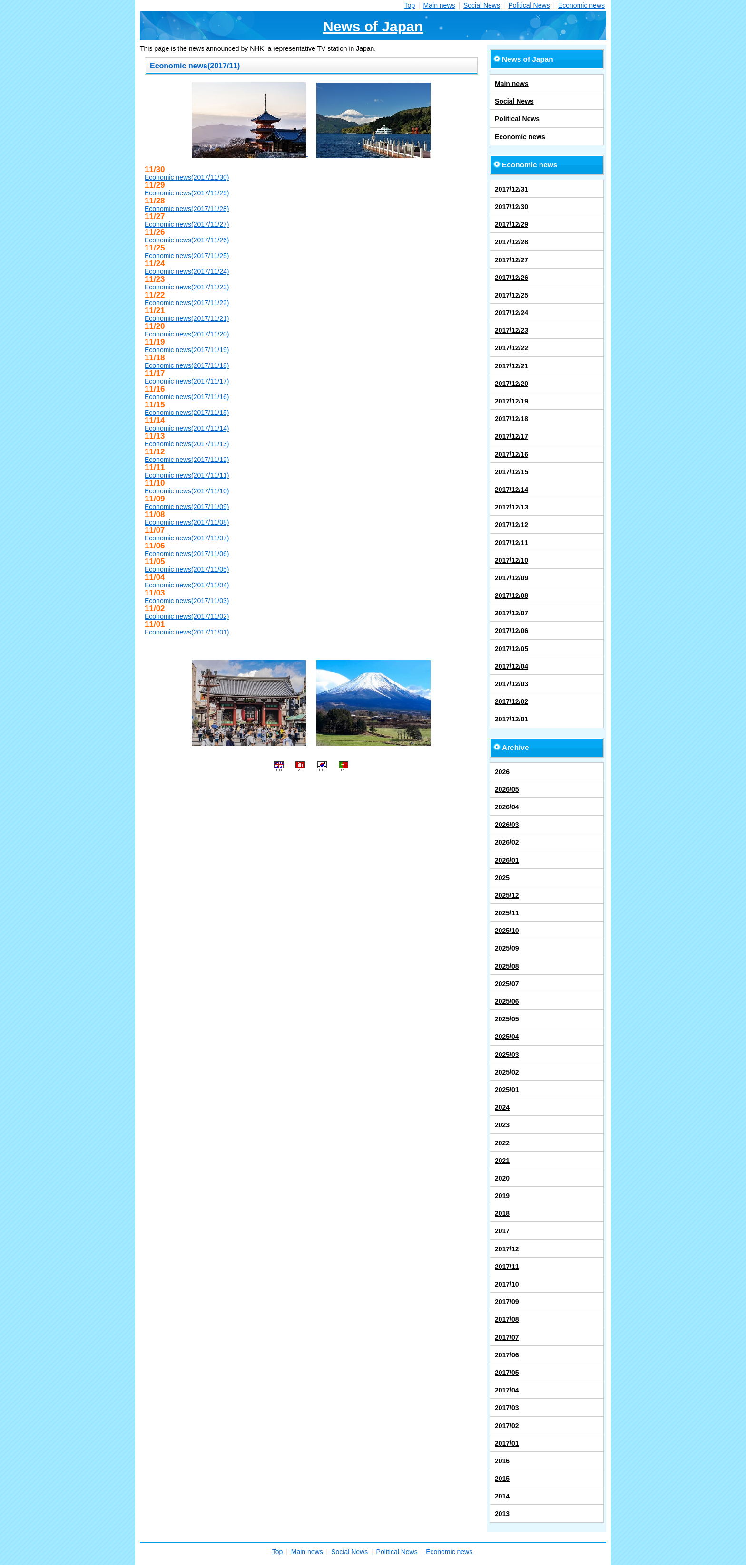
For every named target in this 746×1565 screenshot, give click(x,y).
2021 (502, 1160)
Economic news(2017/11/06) (187, 553)
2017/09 (507, 1302)
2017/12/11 (511, 543)
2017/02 (507, 1426)
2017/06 (507, 1355)
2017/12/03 (511, 684)
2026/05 (507, 789)
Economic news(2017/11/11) (187, 475)
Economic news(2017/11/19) (187, 350)
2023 (502, 1125)
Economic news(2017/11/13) (187, 444)
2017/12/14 (511, 489)
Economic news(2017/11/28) (187, 208)
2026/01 (507, 860)
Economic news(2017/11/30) (187, 177)
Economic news (581, 5)
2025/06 (507, 1001)
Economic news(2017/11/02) (187, 616)
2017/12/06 (511, 630)
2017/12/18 (511, 418)
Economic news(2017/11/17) (187, 381)
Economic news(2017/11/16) (187, 397)
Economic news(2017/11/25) (187, 255)
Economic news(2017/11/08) (187, 522)
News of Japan (373, 26)
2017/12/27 (511, 260)
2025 (502, 878)
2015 (502, 1478)
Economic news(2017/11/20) (187, 334)
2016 (502, 1461)
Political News (529, 5)
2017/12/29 (511, 224)
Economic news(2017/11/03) (187, 601)
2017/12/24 (511, 313)
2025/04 (507, 1036)
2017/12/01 (511, 719)
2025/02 (507, 1072)
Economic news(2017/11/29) (187, 193)
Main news (439, 5)
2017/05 (507, 1372)
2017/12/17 (511, 436)
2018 (502, 1213)
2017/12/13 (511, 507)
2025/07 (507, 984)
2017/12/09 (511, 578)
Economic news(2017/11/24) (187, 271)
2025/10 (507, 930)
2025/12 (507, 895)
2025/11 (507, 913)
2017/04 (507, 1390)
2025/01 (507, 1090)
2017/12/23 (511, 330)
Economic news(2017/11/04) (187, 585)
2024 (502, 1107)
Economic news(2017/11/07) (187, 538)
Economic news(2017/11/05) (187, 569)
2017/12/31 (511, 189)
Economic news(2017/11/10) (187, 491)
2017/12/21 (511, 366)
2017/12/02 (511, 701)
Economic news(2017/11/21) (187, 318)
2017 (502, 1231)
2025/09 (507, 948)
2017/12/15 (511, 472)
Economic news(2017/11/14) (187, 428)
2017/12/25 (511, 295)
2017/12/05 (511, 649)
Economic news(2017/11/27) (187, 224)
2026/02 (507, 842)
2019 (502, 1196)
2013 (502, 1513)
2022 (502, 1143)
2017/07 (507, 1337)
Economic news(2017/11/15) (187, 412)
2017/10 (507, 1284)
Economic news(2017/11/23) (187, 287)
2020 (502, 1178)
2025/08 (507, 966)
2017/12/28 (511, 242)
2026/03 (507, 824)
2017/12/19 (511, 401)
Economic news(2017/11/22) (187, 303)
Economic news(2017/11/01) (187, 632)
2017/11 (507, 1266)
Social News (481, 5)
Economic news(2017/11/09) (187, 506)
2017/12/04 (511, 666)
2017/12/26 (511, 277)
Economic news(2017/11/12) (187, 459)
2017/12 (507, 1249)
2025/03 (507, 1054)
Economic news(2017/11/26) (187, 240)
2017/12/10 (511, 560)
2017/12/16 (511, 454)
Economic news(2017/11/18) (187, 365)
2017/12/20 (511, 383)
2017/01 (507, 1443)
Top (409, 5)
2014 (502, 1496)
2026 (502, 772)
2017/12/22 (511, 348)
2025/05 (507, 1019)
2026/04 (507, 807)
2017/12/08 (511, 595)
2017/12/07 (511, 613)
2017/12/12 (511, 524)
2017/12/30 (511, 207)
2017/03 (507, 1407)
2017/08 (507, 1319)
